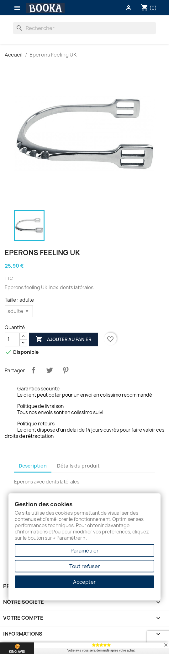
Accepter (84, 581)
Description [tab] (33, 466)
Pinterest (65, 370)
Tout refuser (84, 566)
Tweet (49, 370)
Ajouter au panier (63, 339)
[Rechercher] (84, 28)
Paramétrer (85, 550)
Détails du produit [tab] (78, 466)
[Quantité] (12, 339)
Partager (33, 370)
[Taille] (19, 311)
